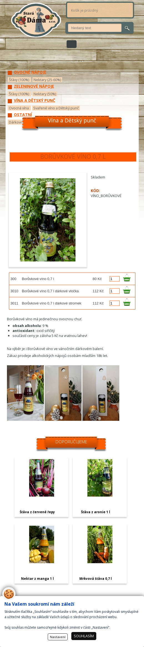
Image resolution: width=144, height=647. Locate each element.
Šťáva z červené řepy (37, 512)
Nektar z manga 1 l (37, 578)
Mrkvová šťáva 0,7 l (95, 578)
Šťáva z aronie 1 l (95, 512)
